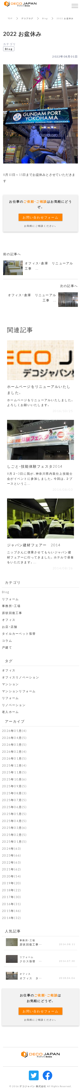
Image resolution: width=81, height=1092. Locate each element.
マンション (10, 684)
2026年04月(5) (14, 738)
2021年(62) (11, 869)
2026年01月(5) (14, 758)
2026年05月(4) (14, 731)
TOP (10, 18)
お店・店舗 (9, 627)
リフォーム (10, 599)
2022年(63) (11, 862)
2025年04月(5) (14, 821)
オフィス (8, 620)
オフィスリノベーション (20, 677)
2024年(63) (11, 848)
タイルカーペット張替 (19, 633)
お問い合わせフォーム (40, 217)
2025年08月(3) (14, 793)
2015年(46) (11, 911)
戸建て (7, 647)
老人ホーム (10, 712)
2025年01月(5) (14, 841)
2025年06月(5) (14, 807)
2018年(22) (11, 890)
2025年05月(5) (14, 814)
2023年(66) (11, 855)
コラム (7, 640)
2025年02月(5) (14, 835)
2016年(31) (11, 904)
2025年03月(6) (14, 827)
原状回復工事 (12, 613)
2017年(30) (11, 897)
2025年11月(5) (14, 772)
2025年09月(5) (14, 786)
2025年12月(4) (14, 765)
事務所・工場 (11, 606)
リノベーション (14, 705)
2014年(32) (11, 918)
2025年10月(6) (14, 779)
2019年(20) (11, 883)
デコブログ (27, 18)
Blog (45, 18)
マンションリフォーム (19, 691)
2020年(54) (11, 876)
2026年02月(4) (14, 751)
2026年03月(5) (14, 744)
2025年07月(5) (14, 800)
